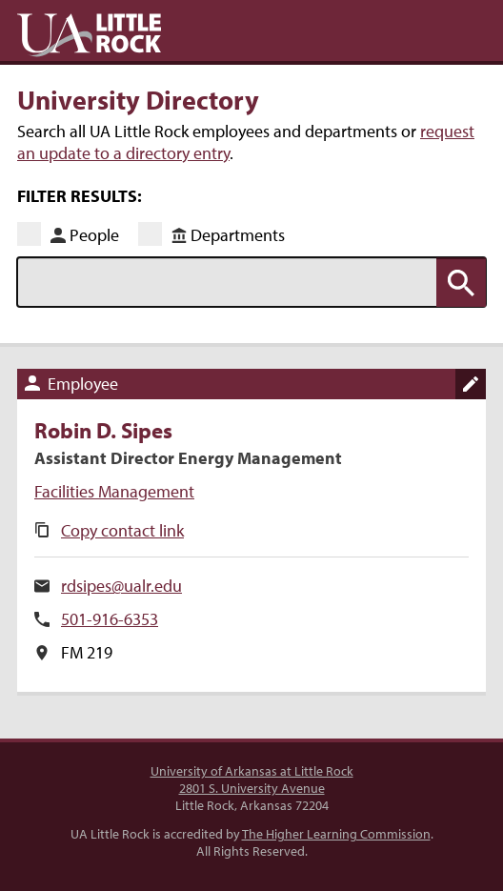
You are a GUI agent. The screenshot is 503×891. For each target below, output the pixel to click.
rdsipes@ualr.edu (121, 586)
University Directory (138, 99)
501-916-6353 (109, 619)
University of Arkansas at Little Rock (252, 771)
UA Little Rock (89, 35)
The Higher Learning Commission (336, 833)
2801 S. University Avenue (252, 788)
